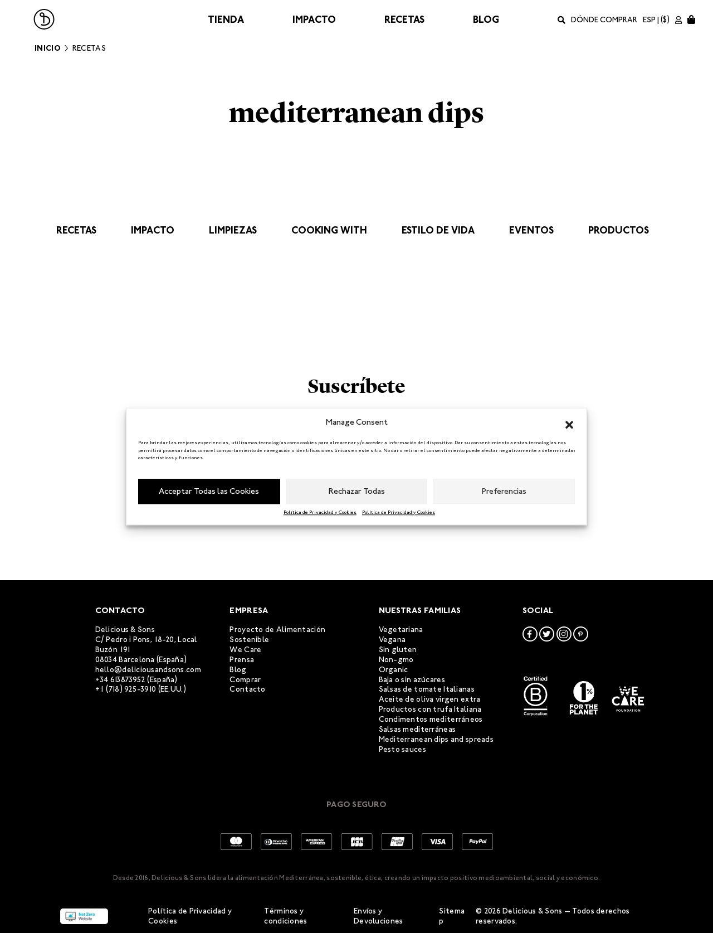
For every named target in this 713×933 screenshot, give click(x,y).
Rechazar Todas (357, 491)
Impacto (314, 19)
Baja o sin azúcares (412, 679)
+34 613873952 (120, 679)
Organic (393, 669)
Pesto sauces (402, 749)
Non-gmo (396, 659)
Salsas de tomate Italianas (427, 689)
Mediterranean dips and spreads (436, 739)
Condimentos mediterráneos (431, 719)
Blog (486, 19)
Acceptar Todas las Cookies (209, 491)
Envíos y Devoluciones (378, 916)
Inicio (48, 48)
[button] (569, 422)
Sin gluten (398, 649)
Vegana (392, 639)
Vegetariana (401, 629)
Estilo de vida (438, 230)
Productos (618, 230)
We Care (245, 649)
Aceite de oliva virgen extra (430, 699)
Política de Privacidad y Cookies (320, 512)
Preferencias (504, 491)
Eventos (531, 230)
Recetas (404, 19)
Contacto (247, 689)
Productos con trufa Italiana (430, 709)
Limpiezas (233, 230)
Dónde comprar (604, 20)
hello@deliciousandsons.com (148, 669)
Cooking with (329, 230)
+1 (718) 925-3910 (126, 689)
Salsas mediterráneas (417, 729)
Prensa (241, 659)
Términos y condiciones (285, 916)
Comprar (245, 679)
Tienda (226, 19)
